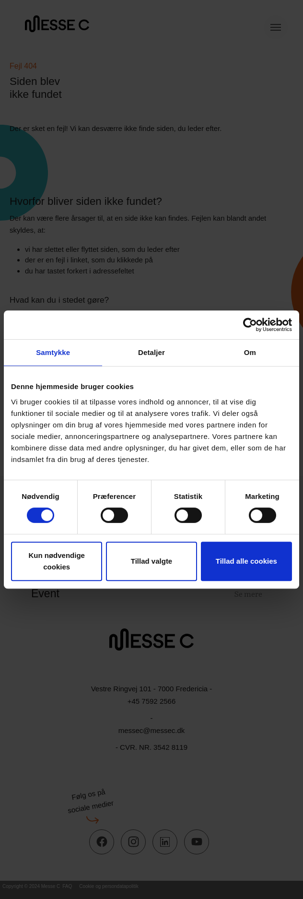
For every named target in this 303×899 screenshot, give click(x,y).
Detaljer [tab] (151, 352)
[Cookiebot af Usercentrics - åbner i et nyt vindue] (250, 325)
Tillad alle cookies (246, 561)
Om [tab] (250, 352)
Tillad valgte (151, 561)
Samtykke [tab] (53, 352)
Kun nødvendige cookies (56, 561)
